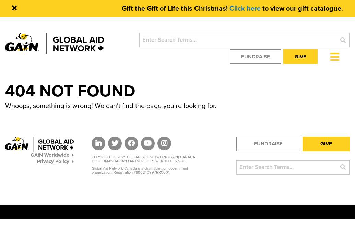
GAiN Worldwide (52, 155)
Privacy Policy (55, 161)
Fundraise (255, 57)
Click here (245, 8)
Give (300, 57)
